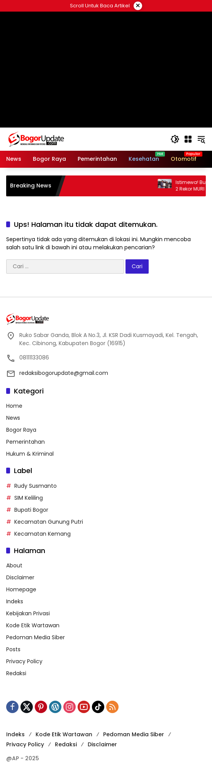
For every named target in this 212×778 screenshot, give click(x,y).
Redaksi (16, 673)
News (13, 418)
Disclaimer (20, 577)
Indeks (14, 601)
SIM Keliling (28, 498)
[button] (175, 139)
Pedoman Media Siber (35, 637)
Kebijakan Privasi (28, 613)
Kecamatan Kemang (42, 534)
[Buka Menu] (188, 139)
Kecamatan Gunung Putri (48, 522)
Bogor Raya (21, 430)
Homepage (21, 589)
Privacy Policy (24, 661)
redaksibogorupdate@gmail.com (63, 373)
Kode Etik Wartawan (32, 625)
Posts (13, 649)
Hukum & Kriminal (30, 454)
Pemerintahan (25, 442)
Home (14, 406)
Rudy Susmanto (35, 486)
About (14, 565)
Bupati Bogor (31, 510)
